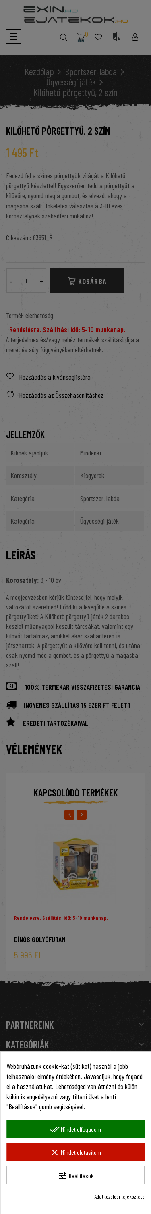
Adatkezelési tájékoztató (119, 1196)
